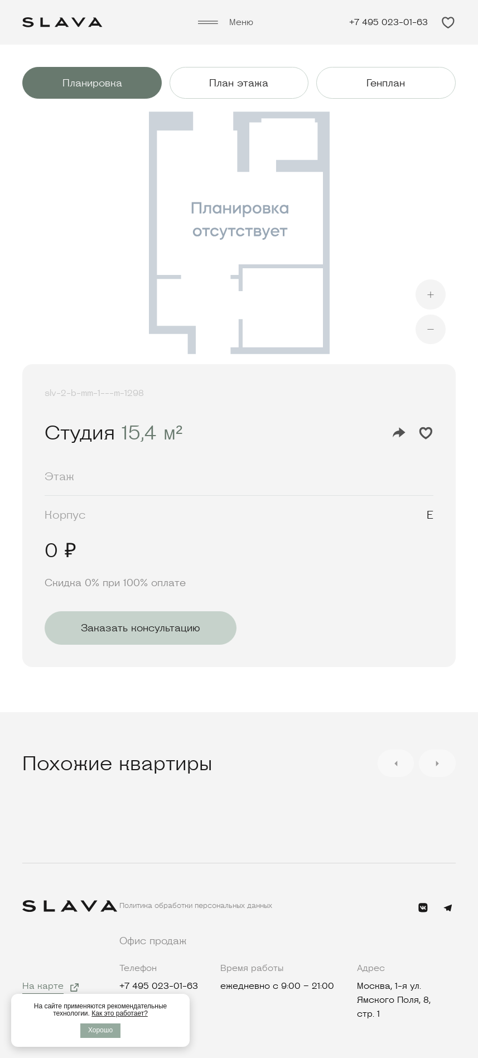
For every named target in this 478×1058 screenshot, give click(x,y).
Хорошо (100, 1030)
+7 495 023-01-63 (388, 22)
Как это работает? (119, 1013)
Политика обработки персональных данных (195, 905)
